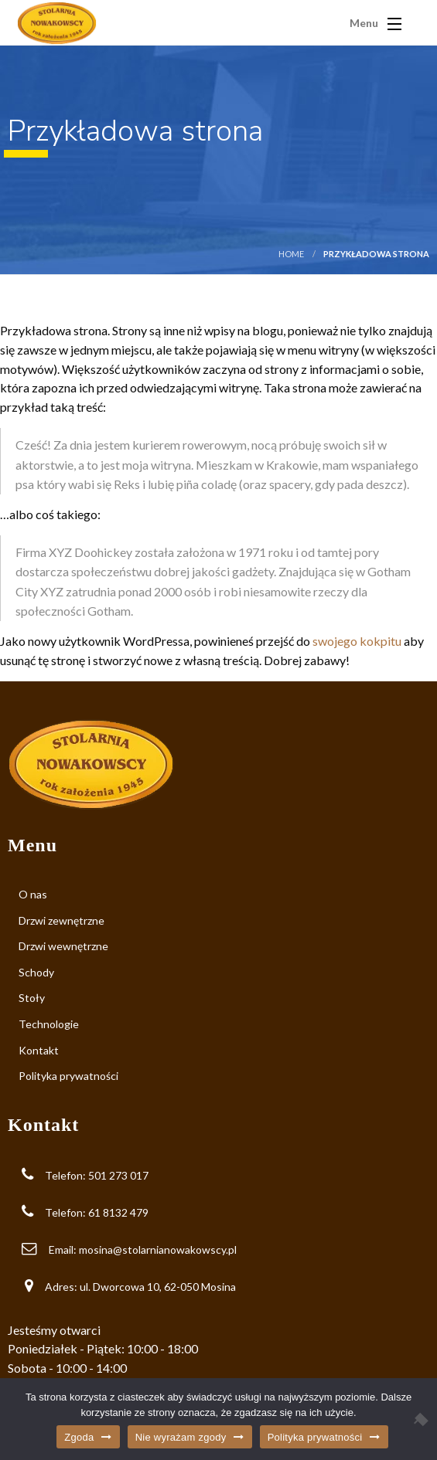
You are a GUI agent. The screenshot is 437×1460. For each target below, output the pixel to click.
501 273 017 (118, 1175)
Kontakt (39, 1050)
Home (291, 254)
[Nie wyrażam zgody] (417, 1419)
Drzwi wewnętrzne (63, 945)
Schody (36, 972)
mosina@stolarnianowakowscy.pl (158, 1249)
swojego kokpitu (356, 640)
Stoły (32, 997)
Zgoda (79, 1437)
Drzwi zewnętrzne (61, 920)
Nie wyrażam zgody (181, 1437)
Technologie (49, 1023)
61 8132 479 (118, 1212)
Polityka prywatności (68, 1075)
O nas (33, 894)
